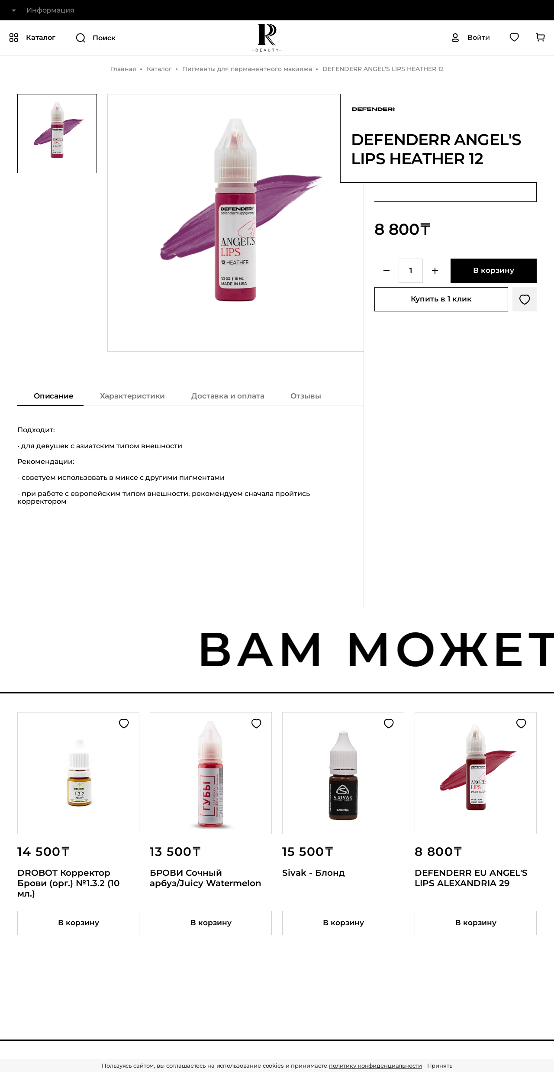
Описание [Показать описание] (54, 396)
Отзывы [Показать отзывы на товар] (305, 396)
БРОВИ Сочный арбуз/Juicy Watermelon (205, 878)
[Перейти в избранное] (514, 38)
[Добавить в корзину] (494, 271)
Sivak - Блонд (313, 873)
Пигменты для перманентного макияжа (247, 69)
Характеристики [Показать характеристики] (132, 396)
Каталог (159, 69)
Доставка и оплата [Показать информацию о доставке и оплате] (227, 396)
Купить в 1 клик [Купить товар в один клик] (441, 299)
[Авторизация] (470, 37)
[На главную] (266, 37)
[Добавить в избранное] (524, 299)
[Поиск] (135, 37)
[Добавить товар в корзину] (78, 923)
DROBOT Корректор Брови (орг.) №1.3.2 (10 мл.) (68, 883)
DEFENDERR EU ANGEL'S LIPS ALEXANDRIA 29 (471, 878)
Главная (123, 69)
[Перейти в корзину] (540, 38)
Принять (439, 1065)
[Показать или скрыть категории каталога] (32, 37)
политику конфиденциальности (375, 1065)
